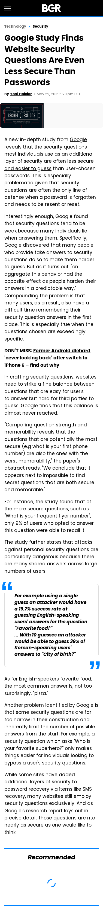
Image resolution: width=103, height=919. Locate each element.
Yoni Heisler (21, 94)
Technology (15, 26)
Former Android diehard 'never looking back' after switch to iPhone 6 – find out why (47, 358)
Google (78, 140)
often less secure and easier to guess (49, 165)
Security (40, 26)
